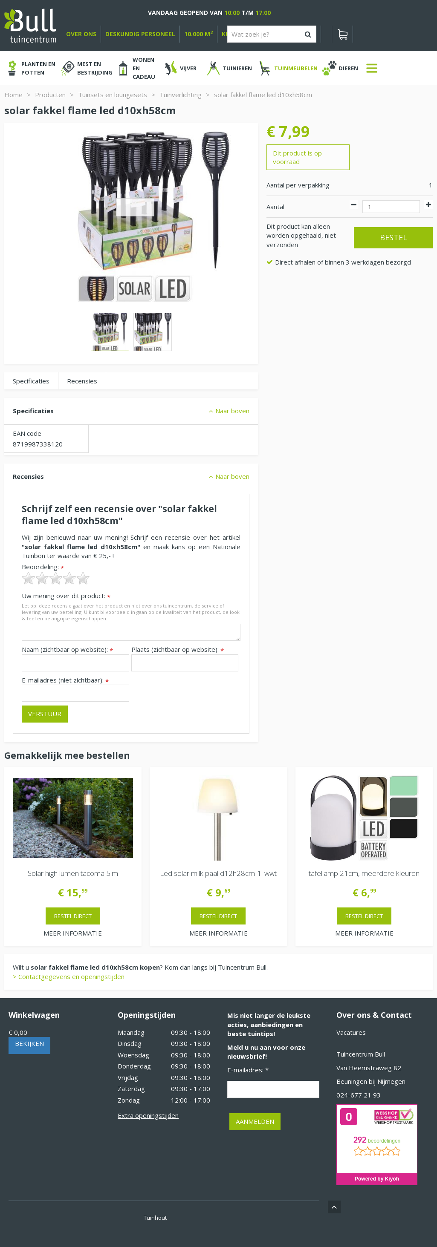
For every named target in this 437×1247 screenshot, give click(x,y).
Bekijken (29, 1043)
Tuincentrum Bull (360, 1054)
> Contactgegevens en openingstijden (68, 976)
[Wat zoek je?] (271, 34)
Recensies (82, 381)
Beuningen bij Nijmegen (370, 1081)
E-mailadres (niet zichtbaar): (65, 680)
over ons (81, 34)
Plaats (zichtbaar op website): (177, 649)
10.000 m (198, 34)
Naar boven (232, 410)
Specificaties (31, 381)
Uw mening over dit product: (66, 595)
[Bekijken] (342, 34)
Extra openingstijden (148, 1115)
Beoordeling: (43, 566)
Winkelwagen (34, 1015)
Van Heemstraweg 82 (368, 1067)
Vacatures (351, 1032)
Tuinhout (155, 1217)
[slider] (56, 578)
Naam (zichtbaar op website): (67, 649)
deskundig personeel (140, 34)
